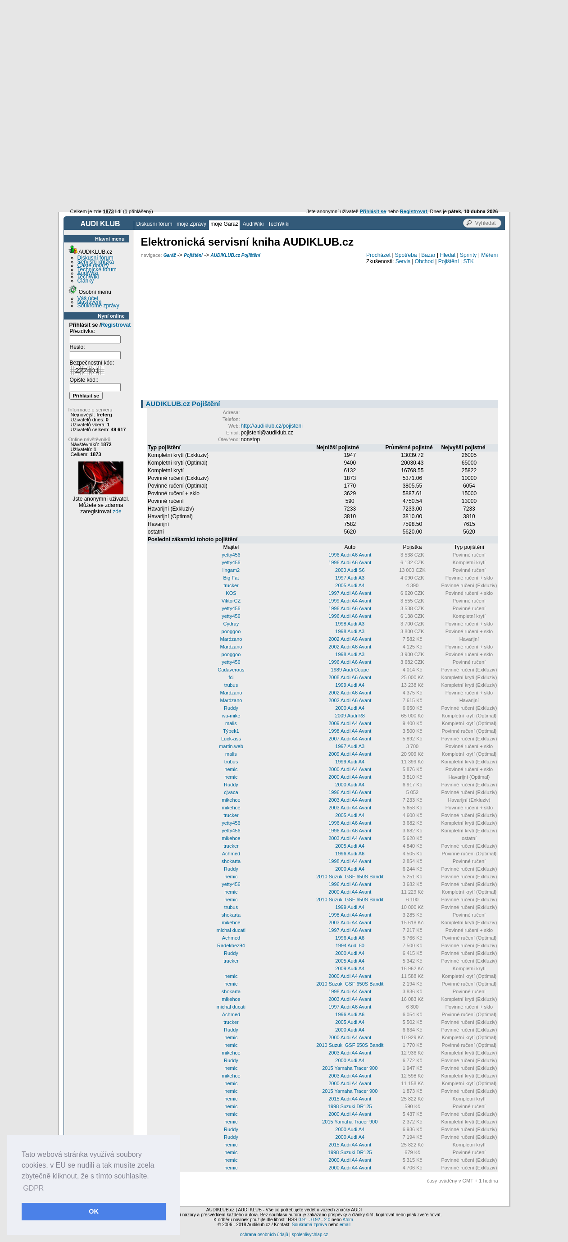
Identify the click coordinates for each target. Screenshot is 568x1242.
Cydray (231, 623)
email (345, 1224)
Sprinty (468, 255)
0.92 (315, 1219)
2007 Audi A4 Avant (349, 738)
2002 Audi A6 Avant (349, 639)
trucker (231, 585)
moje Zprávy (191, 224)
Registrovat (116, 325)
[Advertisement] (284, 68)
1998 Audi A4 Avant (349, 731)
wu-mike (231, 715)
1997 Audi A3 (349, 577)
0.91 (303, 1219)
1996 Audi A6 (349, 853)
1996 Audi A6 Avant (349, 554)
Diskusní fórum (154, 224)
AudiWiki (253, 224)
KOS (231, 593)
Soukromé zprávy (98, 305)
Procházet (378, 255)
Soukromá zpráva (309, 1224)
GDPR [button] (33, 1188)
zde (117, 511)
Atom (348, 1219)
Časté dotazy (93, 265)
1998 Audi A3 (349, 623)
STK (468, 261)
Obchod (424, 261)
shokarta (231, 861)
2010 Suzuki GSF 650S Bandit (349, 876)
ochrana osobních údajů (264, 1234)
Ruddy (231, 708)
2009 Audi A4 (349, 968)
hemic (230, 769)
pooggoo (231, 631)
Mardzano (231, 639)
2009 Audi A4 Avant (349, 723)
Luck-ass (231, 738)
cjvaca (231, 792)
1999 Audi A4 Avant (349, 600)
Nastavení (89, 302)
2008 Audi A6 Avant (349, 677)
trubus (231, 685)
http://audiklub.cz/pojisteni (271, 426)
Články (85, 281)
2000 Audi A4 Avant (349, 769)
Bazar (428, 255)
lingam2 (231, 570)
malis (231, 723)
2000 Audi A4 (349, 708)
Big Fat (231, 577)
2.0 (327, 1219)
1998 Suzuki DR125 (350, 1106)
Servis (402, 261)
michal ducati (231, 930)
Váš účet (88, 298)
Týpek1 (231, 731)
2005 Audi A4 (349, 585)
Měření (489, 255)
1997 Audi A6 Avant (349, 593)
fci (230, 677)
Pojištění (193, 255)
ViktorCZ (231, 600)
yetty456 (231, 554)
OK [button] (94, 1211)
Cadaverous (231, 669)
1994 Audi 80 (350, 945)
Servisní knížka (95, 262)
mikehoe (231, 800)
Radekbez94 (231, 945)
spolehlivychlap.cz (310, 1234)
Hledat (448, 255)
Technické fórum (97, 269)
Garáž (170, 255)
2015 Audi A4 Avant (349, 1098)
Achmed (231, 853)
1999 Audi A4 (349, 685)
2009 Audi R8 (350, 715)
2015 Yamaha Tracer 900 (349, 1068)
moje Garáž (224, 224)
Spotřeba (406, 255)
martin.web (231, 746)
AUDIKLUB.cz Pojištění (235, 255)
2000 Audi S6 (349, 570)
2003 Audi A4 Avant (349, 800)
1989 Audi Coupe (350, 669)
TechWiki (279, 224)
